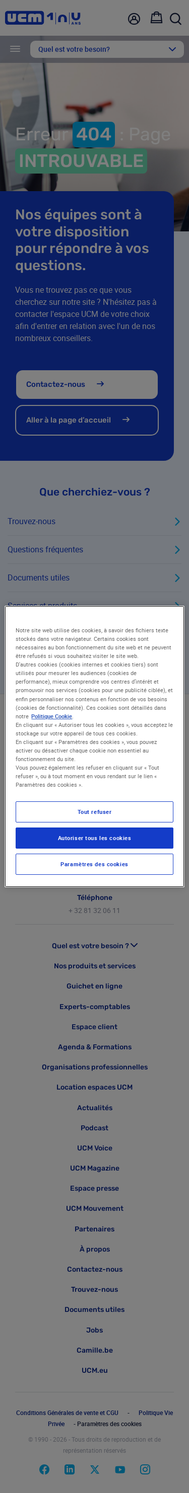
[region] (94, 746)
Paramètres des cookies (94, 864)
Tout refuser (95, 811)
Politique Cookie (51, 716)
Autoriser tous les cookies (95, 838)
